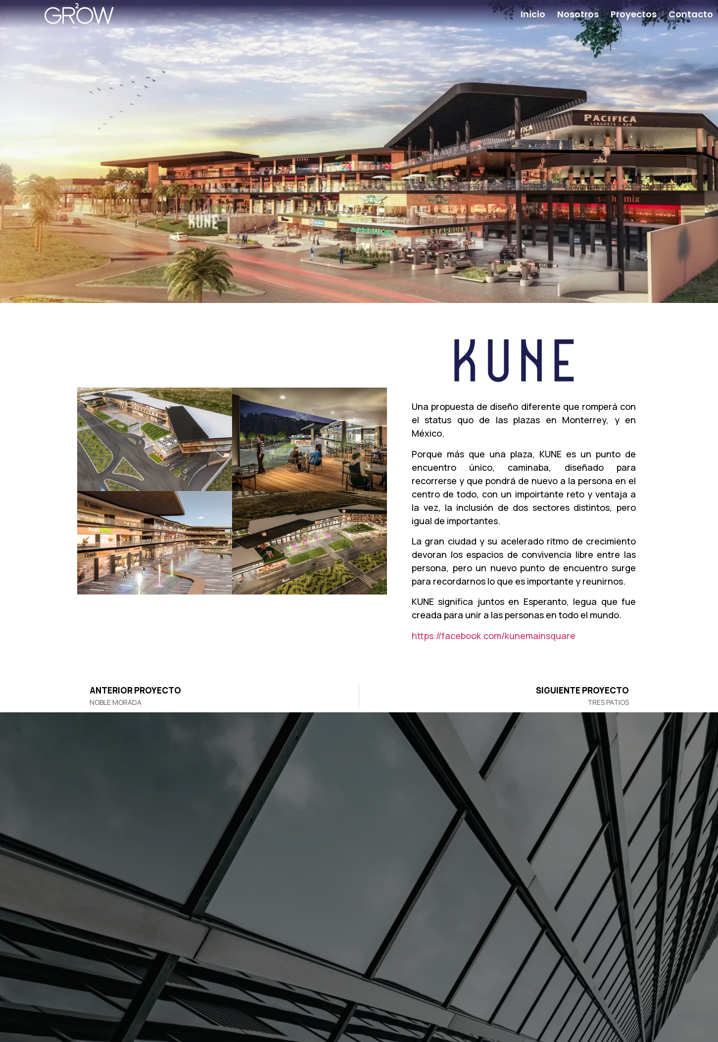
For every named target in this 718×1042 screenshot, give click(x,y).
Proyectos (634, 14)
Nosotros (578, 14)
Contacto (691, 14)
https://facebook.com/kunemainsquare (493, 636)
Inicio (533, 14)
